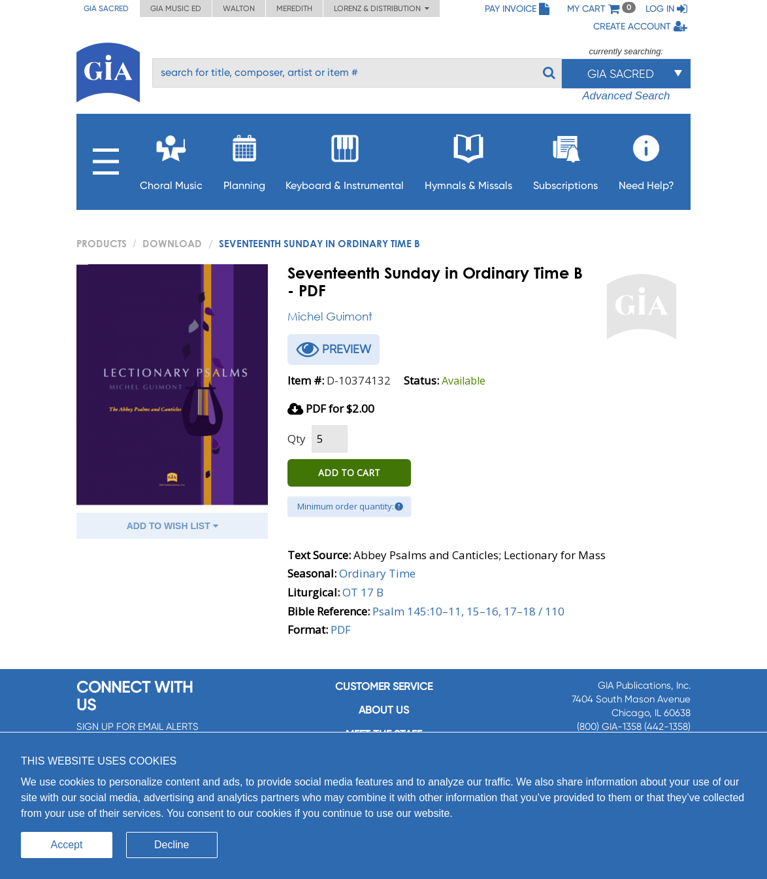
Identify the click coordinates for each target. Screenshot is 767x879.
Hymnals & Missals (468, 159)
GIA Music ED (175, 8)
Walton (239, 8)
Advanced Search (626, 96)
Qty (296, 438)
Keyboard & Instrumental (345, 159)
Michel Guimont (329, 316)
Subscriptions (565, 159)
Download (172, 243)
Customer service (383, 686)
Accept (67, 844)
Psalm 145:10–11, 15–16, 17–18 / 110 (468, 611)
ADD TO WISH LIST (172, 526)
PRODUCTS (101, 243)
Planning (244, 159)
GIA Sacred (106, 8)
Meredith (294, 8)
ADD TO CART (349, 472)
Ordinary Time (377, 573)
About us (384, 710)
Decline (171, 844)
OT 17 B (363, 592)
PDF (341, 629)
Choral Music (171, 159)
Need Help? (646, 159)
